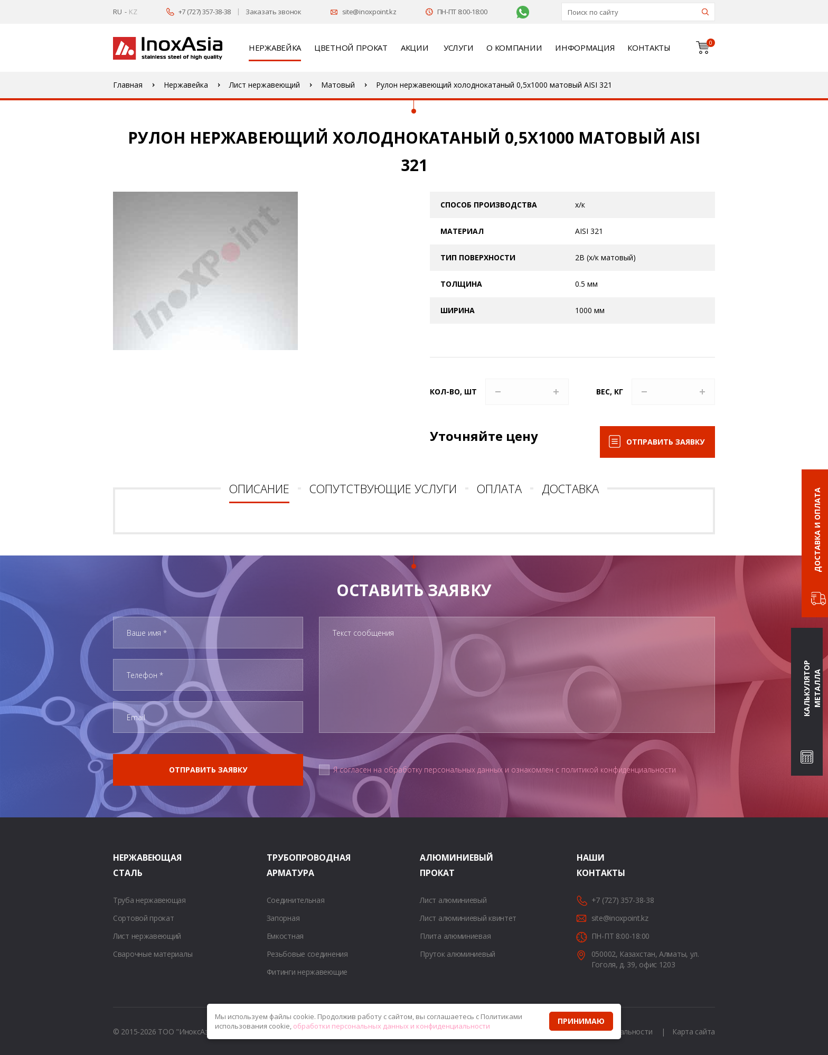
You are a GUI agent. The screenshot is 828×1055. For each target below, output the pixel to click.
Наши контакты (590, 865)
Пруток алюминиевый (457, 954)
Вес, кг (609, 392)
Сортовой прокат (143, 918)
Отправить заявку (665, 442)
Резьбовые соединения (307, 954)
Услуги (458, 47)
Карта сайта (693, 1031)
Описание (259, 488)
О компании (514, 47)
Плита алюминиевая (455, 936)
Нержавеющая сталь (126, 865)
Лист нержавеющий (147, 936)
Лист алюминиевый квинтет (468, 918)
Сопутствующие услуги (383, 488)
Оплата (499, 488)
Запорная (283, 918)
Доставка (570, 488)
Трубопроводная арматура (280, 865)
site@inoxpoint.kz (369, 11)
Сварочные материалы (152, 954)
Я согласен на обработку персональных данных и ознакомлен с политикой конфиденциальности (504, 770)
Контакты (649, 47)
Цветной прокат (351, 47)
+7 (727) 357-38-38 (204, 11)
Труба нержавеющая (149, 900)
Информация (584, 47)
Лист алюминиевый (453, 900)
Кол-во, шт (453, 392)
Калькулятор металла (812, 688)
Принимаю (581, 1021)
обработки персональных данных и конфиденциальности (391, 1026)
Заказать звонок (274, 11)
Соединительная (296, 900)
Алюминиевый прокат (433, 865)
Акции (415, 47)
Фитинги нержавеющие (307, 972)
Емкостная (285, 936)
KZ (133, 11)
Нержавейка (275, 47)
